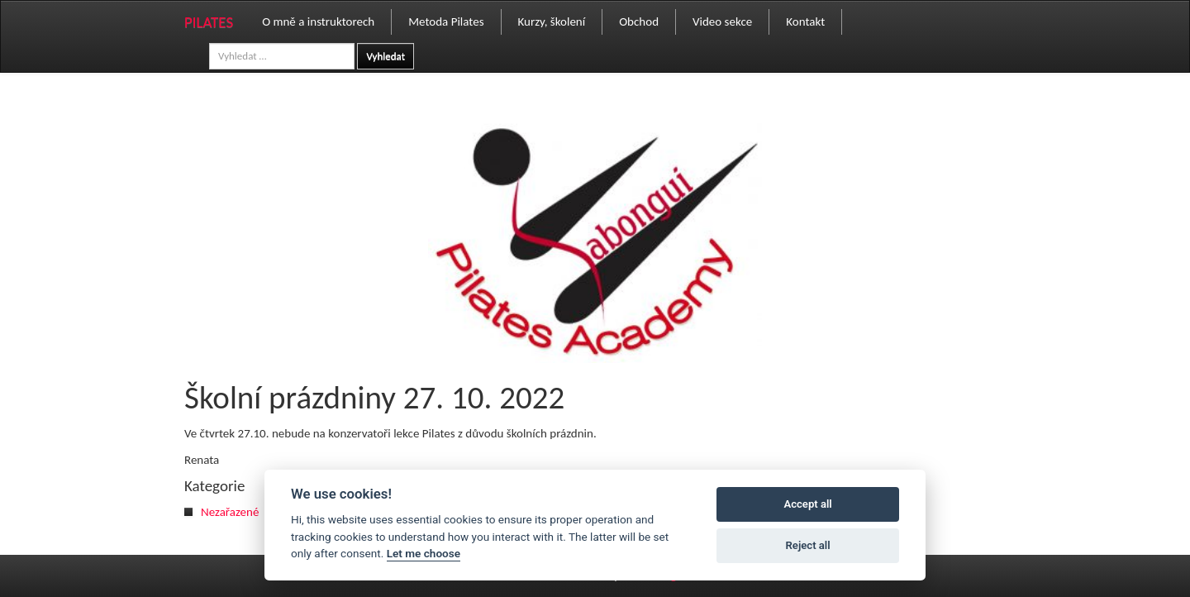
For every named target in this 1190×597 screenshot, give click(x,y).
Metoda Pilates (445, 21)
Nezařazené (230, 511)
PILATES (208, 21)
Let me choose (423, 553)
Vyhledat (385, 56)
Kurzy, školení (552, 21)
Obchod (639, 21)
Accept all (807, 504)
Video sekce (722, 21)
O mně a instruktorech (318, 21)
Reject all (808, 545)
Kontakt (805, 21)
